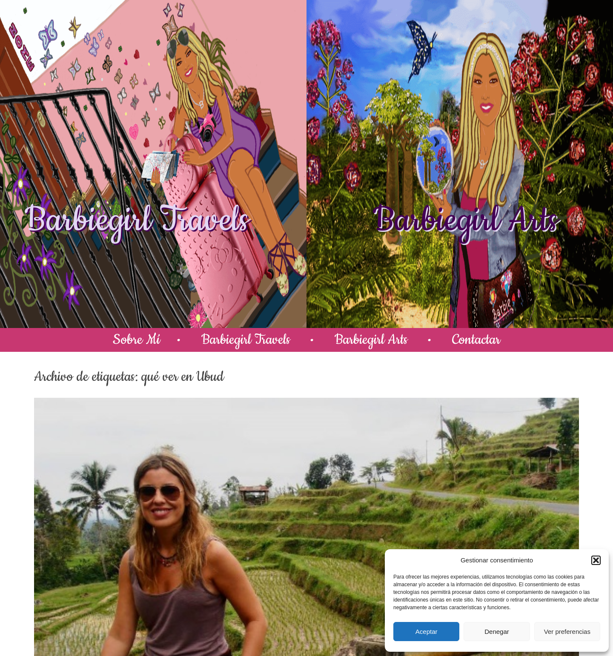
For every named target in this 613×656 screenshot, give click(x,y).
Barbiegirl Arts (465, 220)
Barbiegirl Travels (137, 220)
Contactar (476, 339)
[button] (596, 560)
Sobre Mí (136, 339)
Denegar (496, 631)
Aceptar (426, 631)
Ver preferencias (567, 631)
